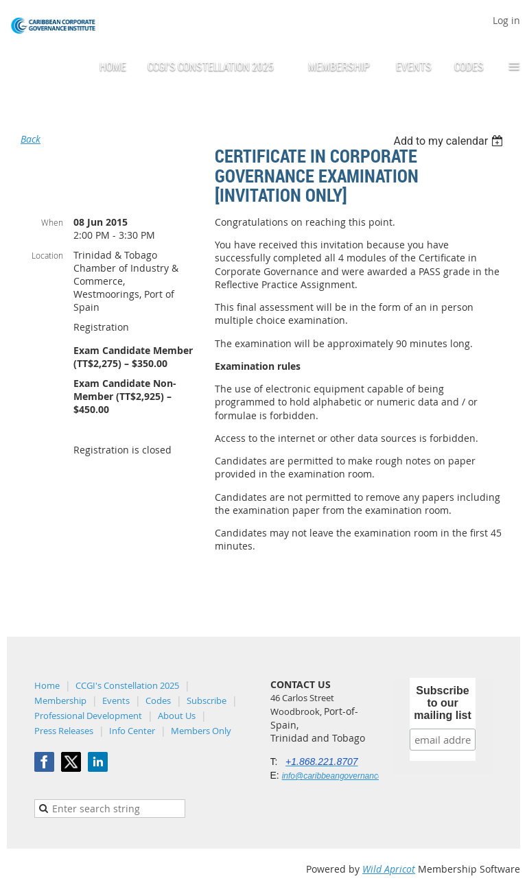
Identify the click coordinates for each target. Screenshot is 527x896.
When (52, 222)
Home (47, 685)
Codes (158, 700)
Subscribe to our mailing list (442, 703)
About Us (177, 715)
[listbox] (449, 141)
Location (47, 255)
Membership (60, 700)
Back (30, 138)
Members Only (201, 730)
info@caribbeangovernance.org (339, 776)
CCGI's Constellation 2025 (127, 685)
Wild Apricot (388, 868)
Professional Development (88, 715)
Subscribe (206, 700)
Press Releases (63, 730)
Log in (506, 20)
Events (116, 700)
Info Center (132, 730)
